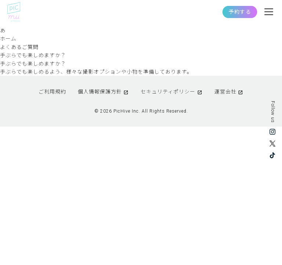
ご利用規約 (52, 92)
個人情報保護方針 (100, 92)
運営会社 (225, 92)
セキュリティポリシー (168, 92)
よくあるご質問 (19, 47)
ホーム (8, 39)
